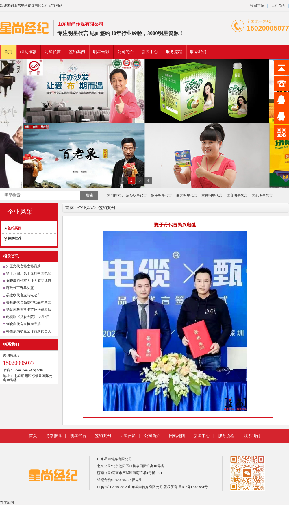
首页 (8, 52)
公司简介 (278, 5)
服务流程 (174, 52)
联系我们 (198, 52)
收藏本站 (257, 5)
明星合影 (101, 52)
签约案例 (77, 52)
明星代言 (78, 33)
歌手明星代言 (161, 195)
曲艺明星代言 (186, 195)
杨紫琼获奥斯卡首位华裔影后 (28, 310)
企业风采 (20, 211)
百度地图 (7, 503)
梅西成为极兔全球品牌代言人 (28, 331)
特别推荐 (28, 52)
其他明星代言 (262, 195)
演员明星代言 (136, 195)
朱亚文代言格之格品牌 (23, 266)
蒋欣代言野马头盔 (20, 288)
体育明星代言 (237, 195)
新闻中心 (150, 52)
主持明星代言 (211, 195)
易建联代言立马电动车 (23, 295)
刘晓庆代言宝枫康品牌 (23, 324)
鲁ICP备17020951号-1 (194, 487)
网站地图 (177, 436)
